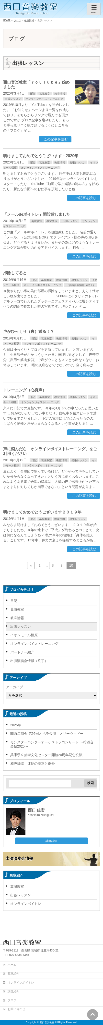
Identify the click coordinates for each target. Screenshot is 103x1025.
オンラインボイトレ (25, 904)
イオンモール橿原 (24, 635)
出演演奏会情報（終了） (80, 285)
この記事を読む (56, 139)
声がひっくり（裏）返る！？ (28, 331)
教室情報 (59, 93)
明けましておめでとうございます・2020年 (41, 156)
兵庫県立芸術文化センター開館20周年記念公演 (46, 755)
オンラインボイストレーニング (44, 98)
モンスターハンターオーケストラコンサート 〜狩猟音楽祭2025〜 (51, 744)
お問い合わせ (16, 1009)
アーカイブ (14, 687)
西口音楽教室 (47, 1022)
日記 (32, 93)
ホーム (12, 964)
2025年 (15, 725)
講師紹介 (13, 991)
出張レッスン (13, 98)
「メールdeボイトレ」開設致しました (36, 214)
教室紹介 (13, 973)
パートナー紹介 (22, 652)
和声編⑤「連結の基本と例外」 (34, 763)
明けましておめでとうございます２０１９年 (42, 512)
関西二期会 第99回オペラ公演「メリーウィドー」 (48, 734)
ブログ (12, 1000)
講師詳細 (51, 841)
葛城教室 (44, 93)
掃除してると (15, 273)
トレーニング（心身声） (24, 390)
